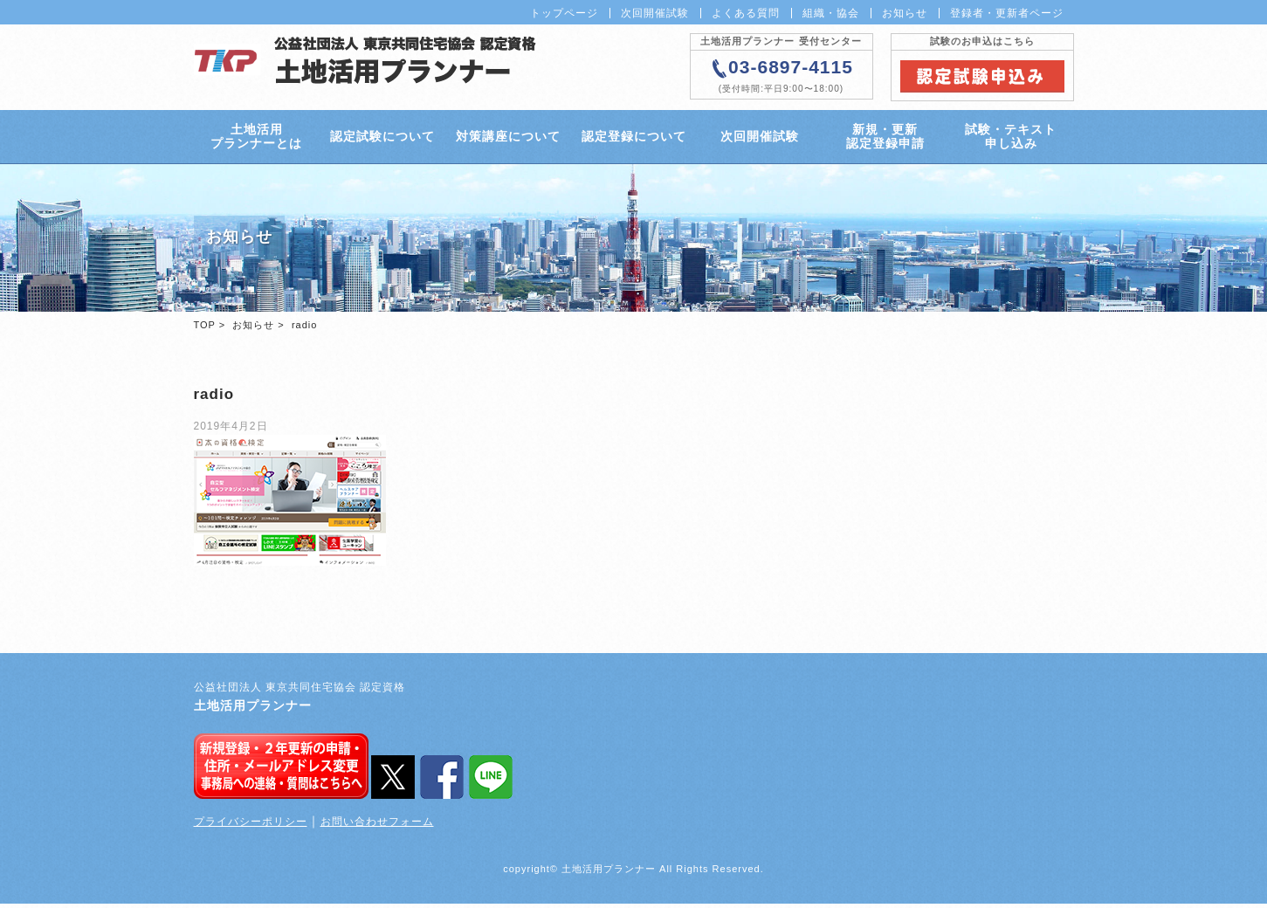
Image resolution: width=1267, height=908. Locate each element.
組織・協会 (830, 13)
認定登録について (633, 139)
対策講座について (507, 139)
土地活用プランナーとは (256, 138)
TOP (205, 329)
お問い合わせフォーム (377, 826)
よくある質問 (746, 13)
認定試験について (381, 139)
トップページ (564, 13)
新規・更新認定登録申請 (884, 138)
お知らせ (904, 13)
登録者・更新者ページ (1007, 13)
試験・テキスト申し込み (1011, 138)
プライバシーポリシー (250, 826)
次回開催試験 (655, 13)
